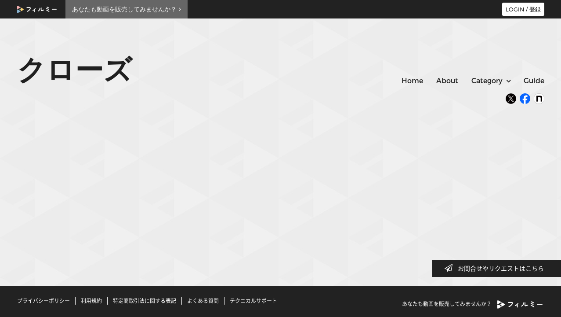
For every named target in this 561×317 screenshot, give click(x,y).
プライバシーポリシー (43, 301)
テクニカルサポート (253, 301)
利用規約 (91, 301)
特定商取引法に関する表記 (144, 301)
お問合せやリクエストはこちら (497, 268)
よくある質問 (203, 301)
